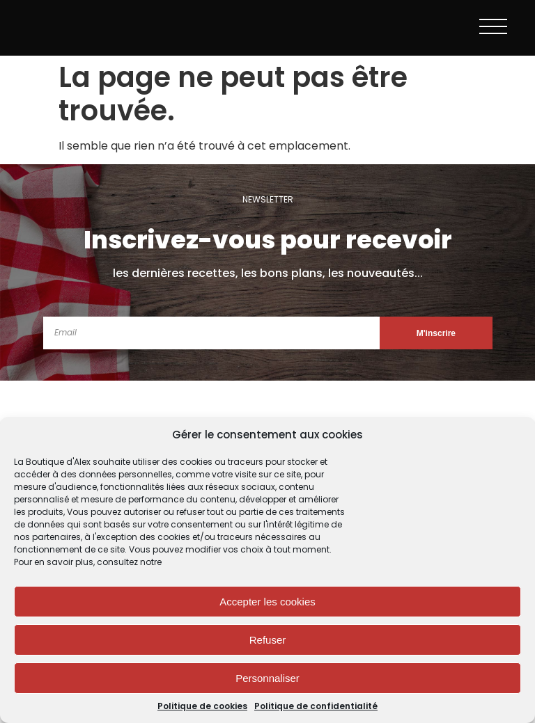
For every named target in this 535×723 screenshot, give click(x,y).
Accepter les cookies (267, 601)
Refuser (267, 640)
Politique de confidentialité (316, 706)
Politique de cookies (202, 706)
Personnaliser (267, 678)
